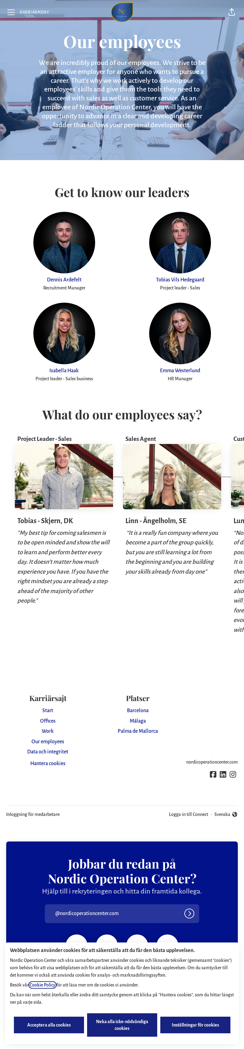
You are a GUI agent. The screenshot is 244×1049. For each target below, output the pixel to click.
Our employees (48, 741)
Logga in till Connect (188, 814)
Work (48, 731)
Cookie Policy (42, 984)
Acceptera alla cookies (49, 1025)
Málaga (138, 721)
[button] (231, 12)
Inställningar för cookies (195, 1025)
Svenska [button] (226, 814)
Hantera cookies (47, 763)
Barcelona (138, 710)
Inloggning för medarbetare (33, 814)
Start (47, 710)
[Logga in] (189, 913)
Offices (48, 721)
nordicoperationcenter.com (212, 762)
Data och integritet (47, 752)
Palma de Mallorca (138, 731)
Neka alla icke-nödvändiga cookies (122, 1025)
